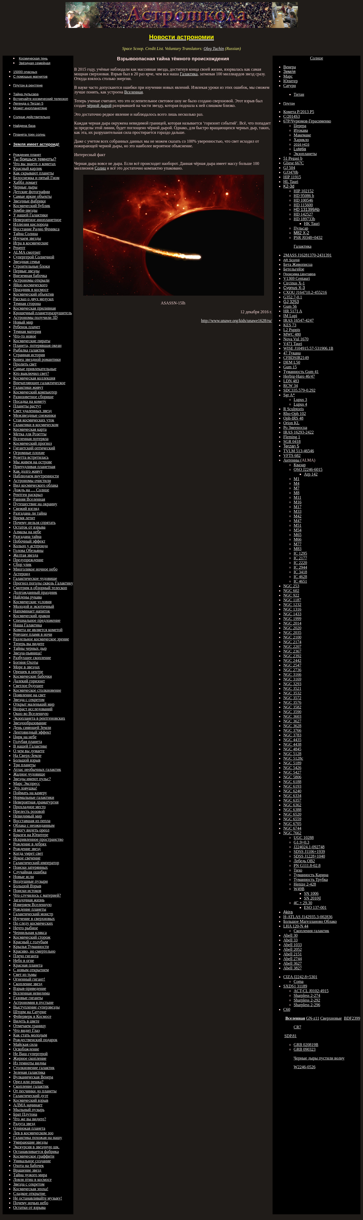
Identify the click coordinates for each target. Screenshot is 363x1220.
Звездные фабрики (29, 201)
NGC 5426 (292, 767)
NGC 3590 (292, 712)
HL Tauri (290, 181)
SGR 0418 (291, 441)
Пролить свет (25, 364)
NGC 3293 (292, 684)
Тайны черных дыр (30, 648)
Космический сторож (31, 937)
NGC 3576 (292, 702)
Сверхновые (331, 1018)
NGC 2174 (292, 642)
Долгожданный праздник (35, 592)
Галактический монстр (33, 914)
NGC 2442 (292, 660)
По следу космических (33, 923)
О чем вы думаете (28, 751)
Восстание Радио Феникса (36, 229)
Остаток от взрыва (29, 527)
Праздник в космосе (31, 289)
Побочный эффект (29, 541)
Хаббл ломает (25, 182)
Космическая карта (30, 429)
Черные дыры (25, 187)
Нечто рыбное (25, 928)
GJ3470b (290, 172)
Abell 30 (290, 935)
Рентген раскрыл (28, 494)
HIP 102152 (303, 191)
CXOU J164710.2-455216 (305, 292)
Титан (299, 94)
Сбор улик (22, 564)
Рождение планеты (29, 909)
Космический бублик (31, 205)
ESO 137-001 (315, 907)
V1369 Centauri (296, 278)
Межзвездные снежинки (34, 415)
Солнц (100, 168)
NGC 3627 (292, 721)
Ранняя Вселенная (29, 499)
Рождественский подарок (35, 1040)
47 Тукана (291, 353)
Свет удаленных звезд (32, 410)
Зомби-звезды (25, 210)
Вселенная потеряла (31, 438)
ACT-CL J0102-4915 (311, 991)
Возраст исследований (32, 709)
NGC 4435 (292, 739)
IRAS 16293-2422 (298, 432)
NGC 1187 (292, 600)
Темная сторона (27, 303)
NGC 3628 (292, 726)
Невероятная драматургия (36, 802)
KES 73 (289, 325)
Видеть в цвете (26, 1021)
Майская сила (25, 1044)
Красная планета (28, 965)
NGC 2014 (292, 623)
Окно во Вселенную (31, 713)
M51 (297, 525)
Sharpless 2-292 (307, 1000)
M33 (297, 511)
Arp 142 (311, 474)
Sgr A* (289, 395)
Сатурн (289, 85)
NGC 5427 (292, 772)
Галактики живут (28, 387)
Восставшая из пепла (31, 821)
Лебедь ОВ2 (304, 861)
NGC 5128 (292, 753)
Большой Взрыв (27, 886)
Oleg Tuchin (214, 48)
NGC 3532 (292, 693)
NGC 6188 (292, 781)
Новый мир (23, 322)
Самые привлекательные (34, 369)
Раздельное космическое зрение (41, 639)
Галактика (189, 74)
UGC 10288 (304, 837)
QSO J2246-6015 (308, 469)
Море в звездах (26, 667)
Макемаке (302, 135)
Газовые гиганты (28, 998)
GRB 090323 (304, 1049)
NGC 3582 (292, 707)
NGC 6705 (292, 823)
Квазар (300, 465)
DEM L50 (291, 362)
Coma (298, 981)
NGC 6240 (292, 791)
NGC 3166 (292, 674)
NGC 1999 (292, 618)
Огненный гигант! (29, 979)
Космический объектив (33, 294)
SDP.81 (290, 1036)
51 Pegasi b (292, 158)
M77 (297, 544)
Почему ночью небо (30, 1203)
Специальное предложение (36, 620)
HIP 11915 (292, 177)
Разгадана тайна (27, 536)
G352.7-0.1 (292, 297)
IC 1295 (300, 553)
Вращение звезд (27, 1170)
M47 (297, 520)
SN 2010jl (312, 898)
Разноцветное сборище (33, 397)
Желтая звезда (25, 555)
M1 (296, 479)
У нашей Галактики (30, 215)
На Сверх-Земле (27, 755)
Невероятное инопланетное (37, 219)
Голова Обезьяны (28, 550)
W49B (299, 889)
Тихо (298, 870)
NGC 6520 (292, 814)
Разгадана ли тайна (30, 513)
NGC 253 (291, 586)
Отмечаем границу (29, 1026)
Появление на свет (29, 695)
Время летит (24, 518)
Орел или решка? (28, 1081)
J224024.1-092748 (309, 847)
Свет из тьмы (24, 974)
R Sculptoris (293, 409)
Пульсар (301, 228)
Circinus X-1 (294, 283)
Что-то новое (24, 336)
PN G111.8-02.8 (307, 865)
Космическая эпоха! (30, 1189)
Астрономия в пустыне (33, 1002)
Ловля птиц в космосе (32, 1179)
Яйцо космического (30, 285)
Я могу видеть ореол (31, 830)
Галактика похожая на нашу (37, 1137)
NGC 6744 (292, 828)
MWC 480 (292, 334)
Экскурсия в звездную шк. (36, 1147)
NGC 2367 (292, 651)
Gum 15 (290, 367)
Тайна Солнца (25, 233)
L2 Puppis (291, 329)
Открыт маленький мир (34, 704)
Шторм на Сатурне (29, 1012)
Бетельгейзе (293, 269)
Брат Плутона (25, 1114)
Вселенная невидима (31, 993)
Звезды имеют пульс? (32, 779)
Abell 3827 (292, 968)
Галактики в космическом (35, 424)
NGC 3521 (292, 688)
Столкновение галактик (34, 1067)
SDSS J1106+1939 (309, 851)
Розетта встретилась (31, 457)
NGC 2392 (292, 656)
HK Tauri (311, 223)
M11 (297, 497)
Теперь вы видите (28, 643)
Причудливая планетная (34, 466)
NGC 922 (291, 595)
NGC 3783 (292, 735)
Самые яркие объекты (32, 196)
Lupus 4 (300, 404)
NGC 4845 (292, 749)
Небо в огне (23, 960)
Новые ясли (23, 876)
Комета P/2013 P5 (298, 111)
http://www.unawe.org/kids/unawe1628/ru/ (236, 320)
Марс (287, 76)
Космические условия (32, 602)
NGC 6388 (292, 809)
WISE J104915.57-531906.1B (308, 348)
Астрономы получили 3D (35, 317)
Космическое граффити (33, 1156)
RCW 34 (290, 385)
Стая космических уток (33, 420)
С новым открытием (31, 970)
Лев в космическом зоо (33, 1133)
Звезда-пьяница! (27, 653)
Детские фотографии (31, 191)
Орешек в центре (28, 671)
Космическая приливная (34, 308)
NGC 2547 (292, 665)
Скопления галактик (311, 931)
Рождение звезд (27, 848)
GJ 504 (289, 167)
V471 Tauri (292, 343)
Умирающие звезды (30, 1142)
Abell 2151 (292, 954)
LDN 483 (291, 381)
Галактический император (36, 862)
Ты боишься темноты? (34, 159)
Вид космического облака (35, 485)
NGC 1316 (292, 609)
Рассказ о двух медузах (33, 299)
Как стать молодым (30, 1035)
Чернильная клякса (30, 932)
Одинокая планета (29, 1128)
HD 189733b (304, 219)
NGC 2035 (292, 632)
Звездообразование (30, 723)
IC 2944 (300, 567)
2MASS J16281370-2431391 (307, 255)
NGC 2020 (292, 628)
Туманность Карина (311, 875)
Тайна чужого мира (30, 1175)
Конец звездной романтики (37, 359)
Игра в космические (30, 243)
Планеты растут (27, 406)
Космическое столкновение (37, 690)
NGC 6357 (292, 800)
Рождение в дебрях (30, 844)
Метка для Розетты (30, 434)
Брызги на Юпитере (30, 834)
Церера (300, 125)
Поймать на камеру (30, 793)
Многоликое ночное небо (35, 569)
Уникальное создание (32, 1161)
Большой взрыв (26, 760)
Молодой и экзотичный (33, 606)
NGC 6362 (292, 805)
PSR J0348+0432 (308, 237)
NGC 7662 (292, 833)
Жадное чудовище (29, 774)
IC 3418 (300, 572)
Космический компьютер (35, 392)
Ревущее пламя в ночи (32, 634)
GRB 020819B (306, 1044)
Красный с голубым (30, 942)
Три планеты (24, 765)
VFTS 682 (291, 455)
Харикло (301, 139)
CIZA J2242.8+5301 (300, 977)
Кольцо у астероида (30, 546)
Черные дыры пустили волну (319, 1058)
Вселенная (133, 92)
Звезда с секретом (28, 699)
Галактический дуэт (30, 1095)
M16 (297, 502)
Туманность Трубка (311, 879)
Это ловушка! (25, 788)
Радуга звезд (24, 1123)
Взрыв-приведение (29, 988)
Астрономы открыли (31, 280)
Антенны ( (292, 460)
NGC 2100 (292, 637)
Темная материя (27, 331)
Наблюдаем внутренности (36, 476)
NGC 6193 (292, 786)
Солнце (316, 58)
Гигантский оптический (34, 448)
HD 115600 (303, 205)
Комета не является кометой (38, 629)
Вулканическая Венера (33, 1077)
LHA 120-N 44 (295, 926)
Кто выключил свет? (31, 373)
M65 (297, 534)
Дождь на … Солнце (31, 490)
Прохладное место (29, 807)
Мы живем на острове (32, 462)
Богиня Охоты (25, 662)
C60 (286, 1009)
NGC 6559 (292, 819)
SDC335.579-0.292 (299, 390)
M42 (297, 516)
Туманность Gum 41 (301, 371)
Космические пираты (31, 341)
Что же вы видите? (29, 1119)
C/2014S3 (291, 116)
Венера (289, 67)
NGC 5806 (292, 777)
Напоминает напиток (31, 611)
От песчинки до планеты (35, 1091)
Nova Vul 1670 (295, 339)
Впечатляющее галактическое (39, 383)
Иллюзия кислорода (30, 224)
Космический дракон (31, 615)
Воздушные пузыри (30, 881)
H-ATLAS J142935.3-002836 (307, 917)
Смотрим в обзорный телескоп (40, 588)
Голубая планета (27, 741)
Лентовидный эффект (32, 732)
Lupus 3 (300, 399)
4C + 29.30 (303, 903)
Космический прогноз (32, 443)
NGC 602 (291, 590)
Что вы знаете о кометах (34, 164)
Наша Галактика (27, 625)
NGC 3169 (292, 679)
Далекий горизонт (29, 681)
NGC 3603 (292, 716)
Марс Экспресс (26, 783)
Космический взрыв (30, 1100)
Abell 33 (290, 940)
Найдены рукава (27, 597)
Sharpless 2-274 (307, 995)
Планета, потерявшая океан (37, 345)
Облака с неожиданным (34, 825)
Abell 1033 (292, 945)
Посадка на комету (29, 401)
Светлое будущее (28, 685)
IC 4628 (300, 576)
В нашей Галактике (30, 746)
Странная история (29, 355)
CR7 (297, 1027)
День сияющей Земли (32, 727)
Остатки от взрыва (29, 1207)
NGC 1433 (292, 614)
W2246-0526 (304, 1067)
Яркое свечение (27, 858)
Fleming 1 (291, 437)
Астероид (21, 574)
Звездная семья (26, 261)
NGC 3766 (292, 730)
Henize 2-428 (305, 884)
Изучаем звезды (27, 238)
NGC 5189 (292, 763)
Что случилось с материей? (37, 895)
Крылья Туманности (31, 946)
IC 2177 (300, 558)
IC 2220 (300, 562)
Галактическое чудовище (35, 578)
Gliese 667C (293, 163)
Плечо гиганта (25, 956)
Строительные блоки (31, 266)
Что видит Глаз (26, 1030)
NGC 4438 (292, 744)
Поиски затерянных (30, 867)
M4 (296, 483)
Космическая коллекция (34, 378)
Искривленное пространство (38, 839)
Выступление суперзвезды (36, 1007)
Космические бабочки (32, 676)
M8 (296, 493)
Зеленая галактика (29, 1072)
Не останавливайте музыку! (37, 1198)
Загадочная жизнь (28, 900)
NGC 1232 (292, 604)
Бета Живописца (297, 264)
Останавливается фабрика (36, 1151)
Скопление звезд (27, 984)
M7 (296, 488)
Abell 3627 (292, 963)
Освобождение (26, 1049)
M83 (297, 548)
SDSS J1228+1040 (309, 856)
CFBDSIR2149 (296, 357)
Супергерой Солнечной (33, 257)
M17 (297, 507)
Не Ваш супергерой (30, 1053)
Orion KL (291, 423)
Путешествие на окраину (35, 504)
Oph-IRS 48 (293, 418)
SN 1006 (311, 893)
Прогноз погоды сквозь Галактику (43, 583)
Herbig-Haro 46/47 (299, 376)
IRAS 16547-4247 (298, 320)
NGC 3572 (292, 698)
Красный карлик (27, 168)
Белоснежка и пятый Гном (36, 178)
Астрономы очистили (32, 480)
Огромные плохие (29, 452)
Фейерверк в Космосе (32, 1016)
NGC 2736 (292, 670)
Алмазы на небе (27, 532)
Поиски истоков (27, 890)
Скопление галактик (31, 1086)
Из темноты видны (29, 1063)
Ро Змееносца (295, 427)
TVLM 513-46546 (298, 451)
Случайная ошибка (30, 872)
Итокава (301, 130)
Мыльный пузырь (28, 1109)
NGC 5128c (293, 758)
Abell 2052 (292, 949)
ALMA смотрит (27, 252)
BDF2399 (352, 1018)
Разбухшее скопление (32, 657)
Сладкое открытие (29, 1193)
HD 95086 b (304, 195)
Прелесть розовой (29, 811)
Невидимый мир (27, 816)
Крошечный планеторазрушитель (42, 313)
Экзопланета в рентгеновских (39, 718)
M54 (297, 530)
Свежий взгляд (26, 508)
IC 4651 (300, 581)
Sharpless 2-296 (307, 1005)
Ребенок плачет (26, 327)
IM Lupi (290, 315)
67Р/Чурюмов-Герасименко (307, 121)
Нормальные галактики (33, 797)
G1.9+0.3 (301, 842)
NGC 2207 (292, 646)
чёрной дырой (99, 105)
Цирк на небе (24, 737)
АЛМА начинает (28, 1105)
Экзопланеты (305, 153)
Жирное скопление (30, 1058)
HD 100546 (303, 200)
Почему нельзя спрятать (34, 522)
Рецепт (19, 247)
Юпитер (290, 81)
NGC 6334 (292, 795)
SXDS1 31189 (295, 986)
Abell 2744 (292, 958)
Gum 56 (290, 306)
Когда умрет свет (28, 853)
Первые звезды (26, 271)
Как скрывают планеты (33, 173)
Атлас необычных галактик (37, 769)
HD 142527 (303, 214)
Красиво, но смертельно (34, 951)
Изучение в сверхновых (34, 918)
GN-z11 (312, 1018)
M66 (297, 539)
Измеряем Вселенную (32, 904)
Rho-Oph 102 (294, 413)
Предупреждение (28, 560)
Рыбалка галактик (28, 350)
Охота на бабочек (28, 1165)
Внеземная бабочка (30, 275)
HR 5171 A (292, 311)
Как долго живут (27, 471)
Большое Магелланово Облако (310, 921)
